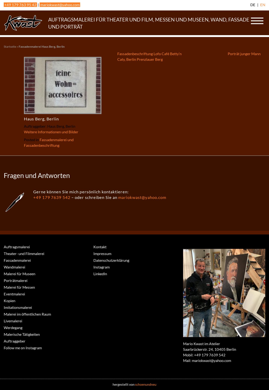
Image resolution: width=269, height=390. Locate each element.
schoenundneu (145, 384)
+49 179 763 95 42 (20, 4)
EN (262, 4)
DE (252, 4)
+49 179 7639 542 (51, 197)
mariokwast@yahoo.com (60, 4)
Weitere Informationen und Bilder (51, 132)
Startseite (10, 46)
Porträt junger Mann (244, 53)
